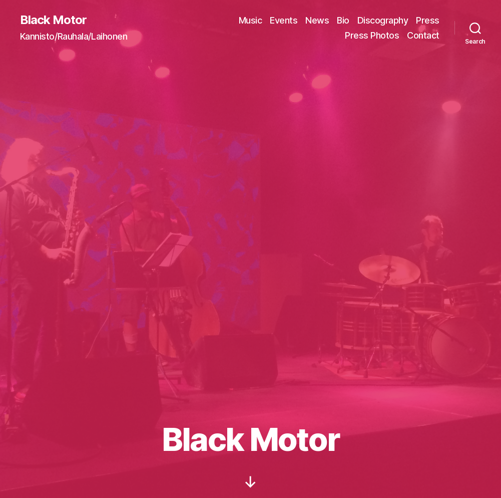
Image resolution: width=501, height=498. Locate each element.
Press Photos (372, 35)
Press (427, 20)
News (317, 20)
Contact (423, 35)
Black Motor (53, 20)
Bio (343, 20)
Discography (382, 20)
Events (283, 20)
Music (250, 20)
